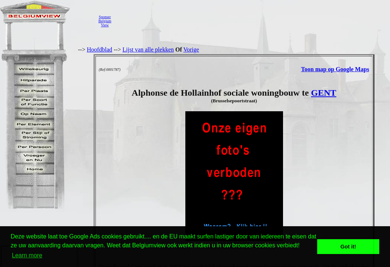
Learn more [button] (27, 255)
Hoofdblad (99, 49)
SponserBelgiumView (104, 21)
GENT (323, 93)
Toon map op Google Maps (335, 69)
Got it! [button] (348, 247)
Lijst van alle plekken (148, 49)
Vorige (191, 49)
